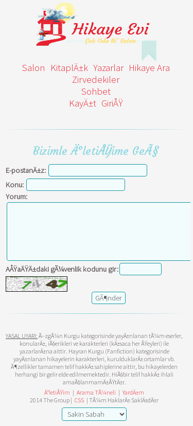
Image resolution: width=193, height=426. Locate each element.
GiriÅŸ (112, 103)
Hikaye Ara (149, 68)
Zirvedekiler (95, 79)
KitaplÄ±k (69, 68)
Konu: (15, 184)
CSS (79, 400)
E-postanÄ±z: (26, 170)
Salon (33, 68)
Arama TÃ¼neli (96, 392)
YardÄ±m (133, 392)
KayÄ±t (82, 103)
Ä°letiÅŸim (57, 392)
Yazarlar (108, 68)
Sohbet (96, 91)
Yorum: (16, 196)
